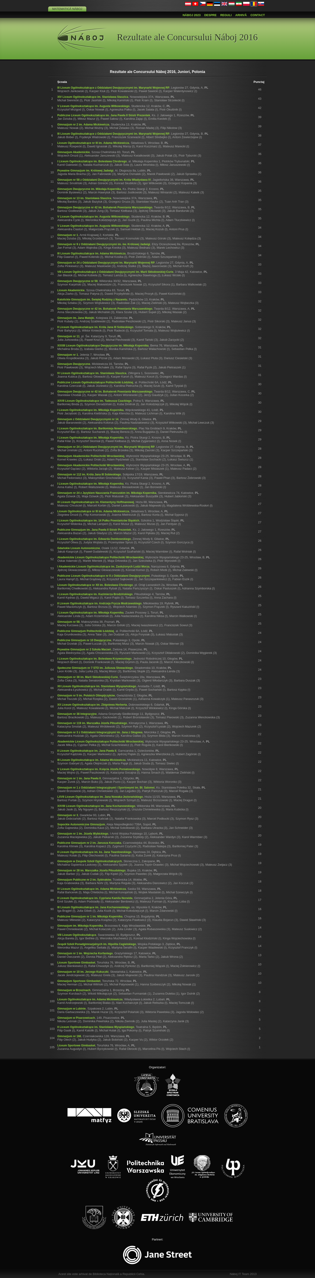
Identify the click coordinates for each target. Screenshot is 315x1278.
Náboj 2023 (191, 15)
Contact (257, 15)
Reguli (226, 15)
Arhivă (241, 15)
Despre (210, 15)
